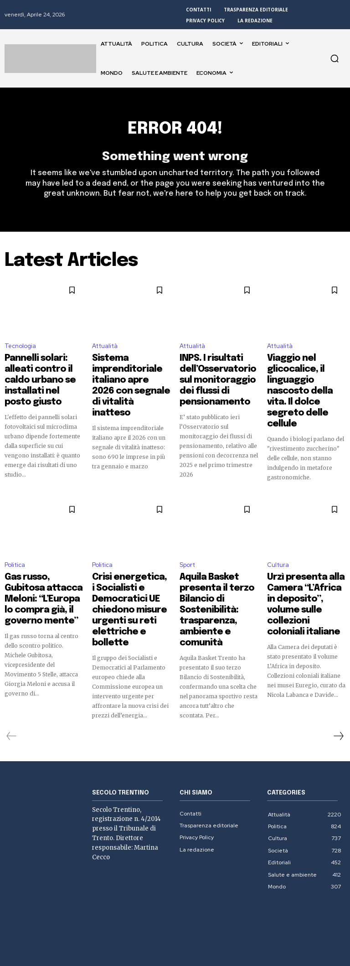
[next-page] (338, 681)
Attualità (105, 351)
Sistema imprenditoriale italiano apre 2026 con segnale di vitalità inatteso (131, 374)
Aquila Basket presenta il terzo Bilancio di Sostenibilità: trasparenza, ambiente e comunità (217, 573)
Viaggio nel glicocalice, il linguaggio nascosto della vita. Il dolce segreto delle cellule (306, 374)
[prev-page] (12, 681)
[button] (334, 58)
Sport (187, 545)
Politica (15, 545)
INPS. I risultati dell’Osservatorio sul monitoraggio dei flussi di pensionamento (217, 374)
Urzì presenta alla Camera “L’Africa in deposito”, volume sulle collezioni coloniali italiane (306, 573)
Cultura (278, 545)
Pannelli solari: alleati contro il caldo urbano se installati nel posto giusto (41, 374)
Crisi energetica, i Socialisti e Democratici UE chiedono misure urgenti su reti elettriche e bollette (130, 573)
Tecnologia (20, 351)
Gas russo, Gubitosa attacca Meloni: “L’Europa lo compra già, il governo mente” (43, 569)
